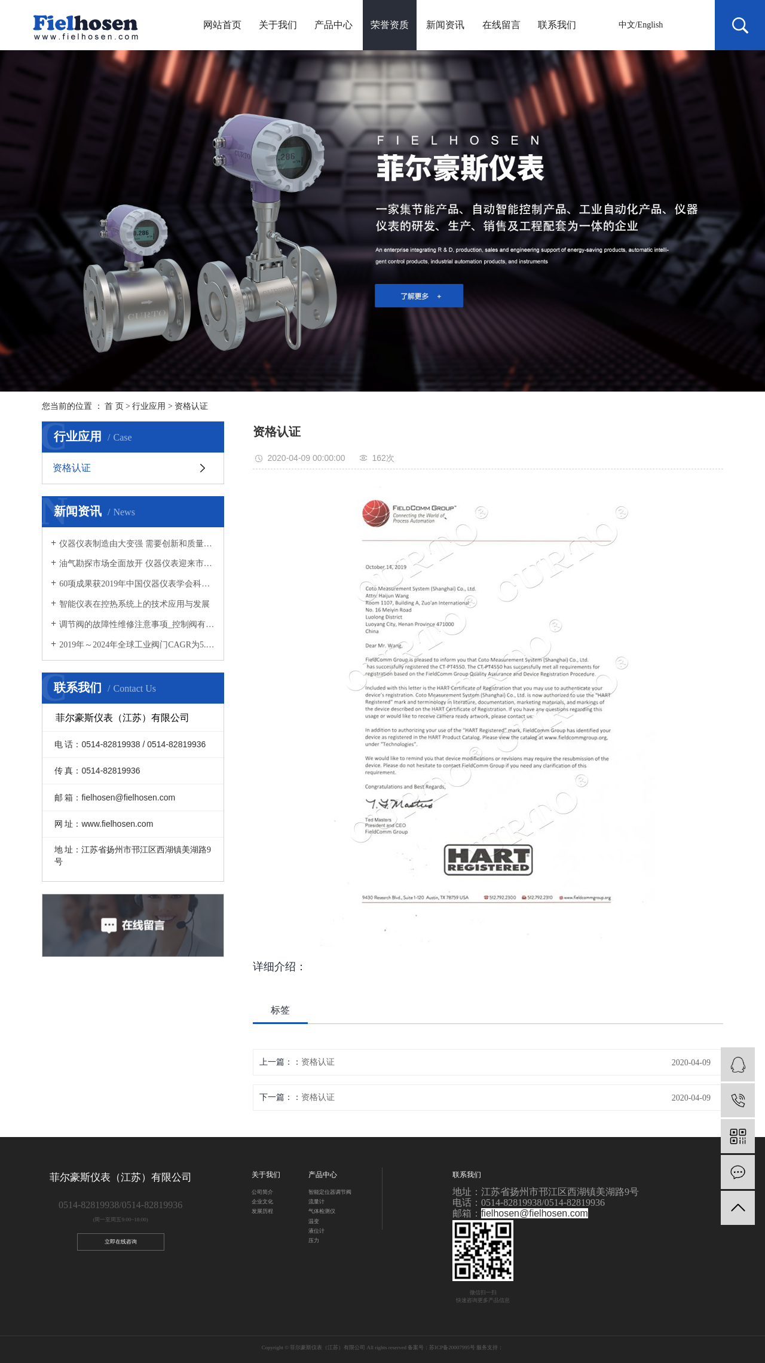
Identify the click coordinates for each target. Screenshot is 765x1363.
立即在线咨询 (121, 1242)
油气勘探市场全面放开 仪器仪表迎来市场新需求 (137, 563)
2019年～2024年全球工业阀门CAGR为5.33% (137, 644)
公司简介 (262, 1192)
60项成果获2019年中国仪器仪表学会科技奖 (137, 583)
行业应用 (149, 406)
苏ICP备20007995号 (452, 1347)
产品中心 (333, 25)
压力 (313, 1240)
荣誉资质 (390, 25)
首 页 (114, 406)
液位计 (316, 1231)
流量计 (316, 1202)
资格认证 (191, 406)
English (650, 24)
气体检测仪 (321, 1211)
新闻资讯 (445, 25)
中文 (627, 24)
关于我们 (278, 25)
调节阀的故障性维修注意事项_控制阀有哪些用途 (137, 624)
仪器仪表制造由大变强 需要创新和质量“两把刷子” (137, 543)
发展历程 (262, 1211)
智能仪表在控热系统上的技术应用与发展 (134, 604)
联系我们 (557, 25)
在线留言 (501, 25)
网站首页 (222, 25)
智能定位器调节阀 (329, 1192)
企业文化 (262, 1202)
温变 (313, 1221)
